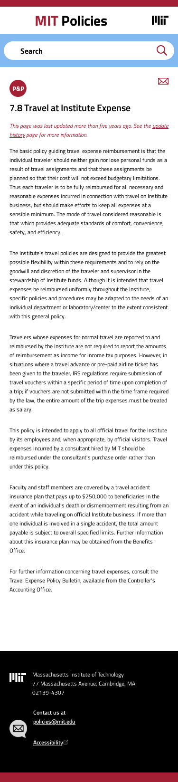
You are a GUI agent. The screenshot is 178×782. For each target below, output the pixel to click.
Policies (71, 20)
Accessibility (52, 742)
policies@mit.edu (54, 721)
